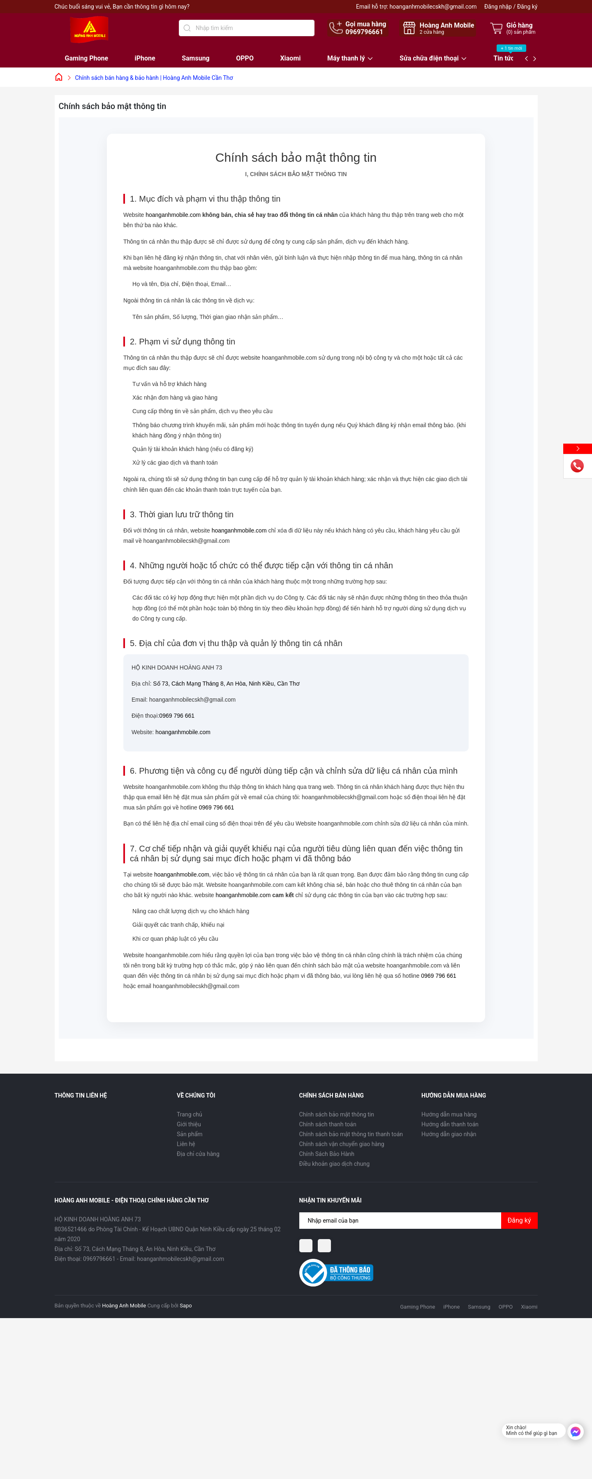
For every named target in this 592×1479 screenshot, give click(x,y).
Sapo (186, 1305)
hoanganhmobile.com (173, 215)
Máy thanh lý (346, 58)
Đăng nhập (498, 6)
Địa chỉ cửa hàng (198, 1154)
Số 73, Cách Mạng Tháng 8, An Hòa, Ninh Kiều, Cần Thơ (226, 683)
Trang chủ (189, 1114)
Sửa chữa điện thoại (429, 58)
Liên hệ (186, 1144)
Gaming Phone (87, 58)
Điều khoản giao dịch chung (334, 1163)
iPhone (145, 58)
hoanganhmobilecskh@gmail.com (432, 6)
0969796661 (364, 32)
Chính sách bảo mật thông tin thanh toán (351, 1134)
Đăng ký (527, 6)
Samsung (196, 58)
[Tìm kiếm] (187, 28)
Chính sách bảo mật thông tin (337, 1114)
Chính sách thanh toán (327, 1124)
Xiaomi (290, 58)
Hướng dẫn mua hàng (448, 1114)
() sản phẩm (521, 32)
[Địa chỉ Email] (418, 1220)
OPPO (245, 58)
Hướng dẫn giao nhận (448, 1134)
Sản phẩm (190, 1134)
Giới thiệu (189, 1124)
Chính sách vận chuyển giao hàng (341, 1144)
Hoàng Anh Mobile (124, 1305)
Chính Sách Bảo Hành (326, 1154)
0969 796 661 (176, 715)
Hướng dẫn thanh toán (450, 1124)
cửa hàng (432, 32)
